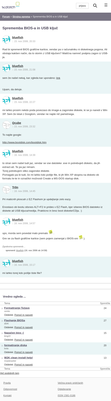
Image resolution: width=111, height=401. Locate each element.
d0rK (6, 323)
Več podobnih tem (9, 373)
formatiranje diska (15, 345)
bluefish (17, 37)
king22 (7, 336)
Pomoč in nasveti (23, 315)
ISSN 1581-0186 (66, 395)
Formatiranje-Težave (17, 307)
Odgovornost (10, 389)
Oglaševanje (64, 389)
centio (7, 311)
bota (6, 348)
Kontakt (7, 395)
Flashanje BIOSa (14, 320)
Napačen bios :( (14, 332)
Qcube (16, 122)
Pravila (7, 383)
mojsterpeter (10, 361)
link (58, 77)
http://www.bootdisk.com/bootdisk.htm (24, 142)
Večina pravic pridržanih (70, 383)
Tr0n (15, 187)
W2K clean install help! (18, 357)
